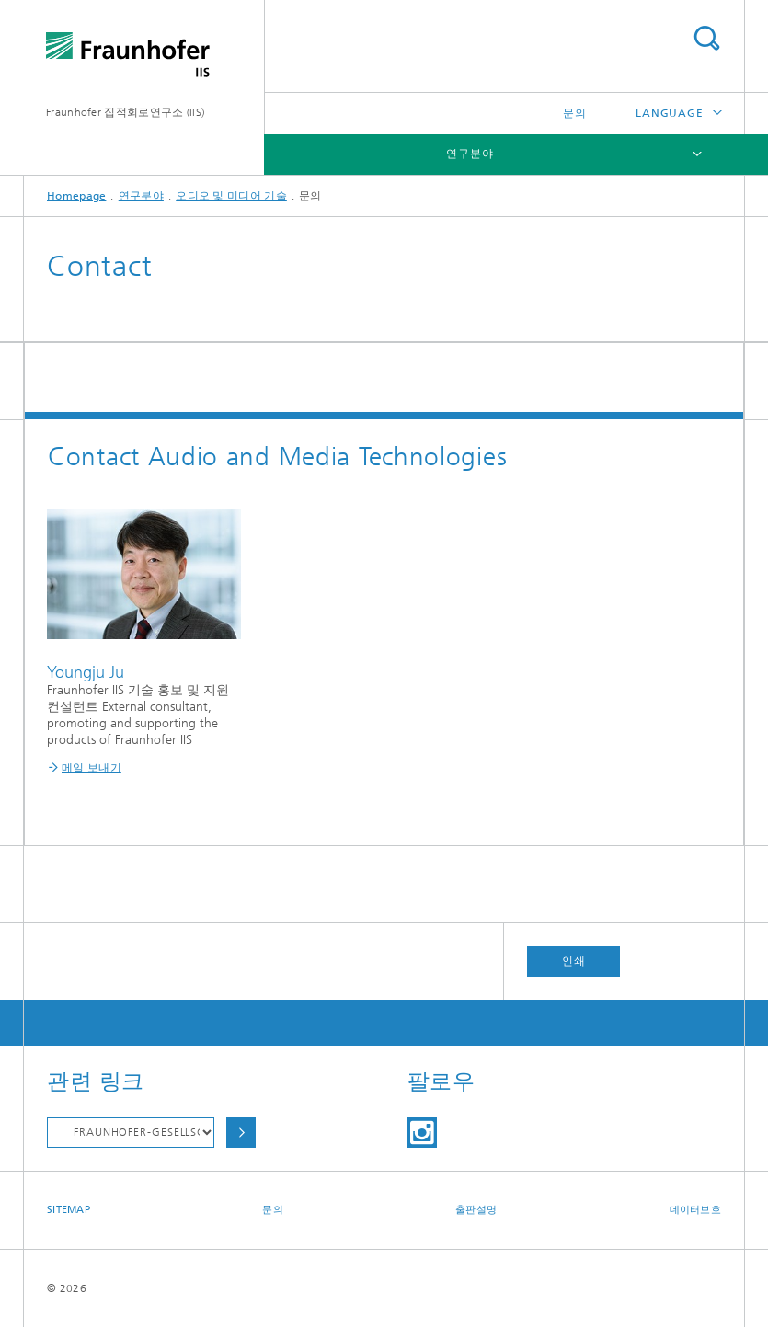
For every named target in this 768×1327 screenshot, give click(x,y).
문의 (575, 113)
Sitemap (68, 1210)
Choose (241, 1132)
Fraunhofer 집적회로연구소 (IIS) (125, 112)
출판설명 (476, 1210)
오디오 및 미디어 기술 (231, 195)
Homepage (76, 195)
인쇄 (574, 961)
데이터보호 (695, 1210)
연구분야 (470, 153)
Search (706, 38)
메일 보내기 (91, 767)
